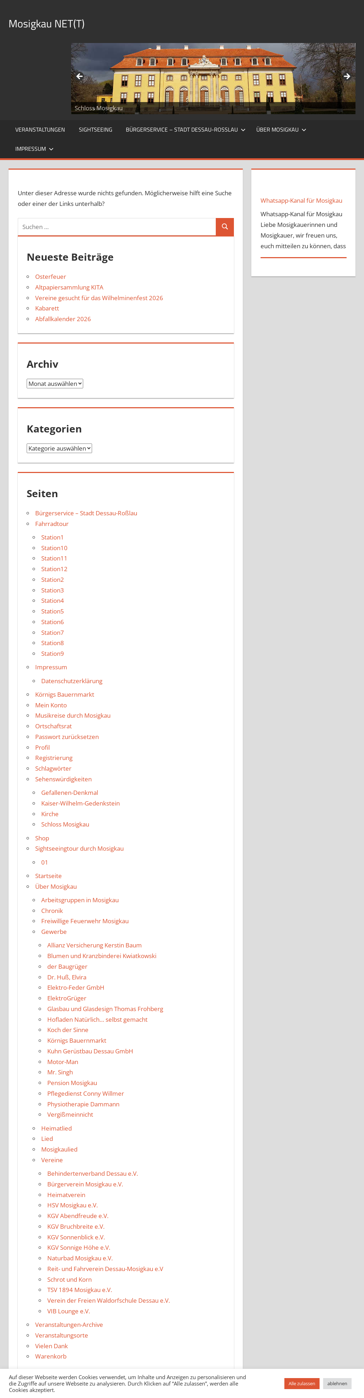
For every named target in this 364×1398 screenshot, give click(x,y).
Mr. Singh (60, 1072)
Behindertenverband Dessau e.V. (92, 1173)
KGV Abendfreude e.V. (77, 1216)
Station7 (52, 632)
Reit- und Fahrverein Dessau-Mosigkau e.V (105, 1269)
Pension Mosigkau (72, 1083)
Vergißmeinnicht (70, 1114)
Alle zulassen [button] (302, 1383)
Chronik (52, 911)
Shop (42, 838)
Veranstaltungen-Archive (69, 1324)
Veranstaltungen (40, 129)
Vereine (52, 1160)
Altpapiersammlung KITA (69, 287)
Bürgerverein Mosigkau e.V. (85, 1184)
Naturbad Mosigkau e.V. (80, 1258)
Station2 (52, 579)
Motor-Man (62, 1062)
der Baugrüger (67, 966)
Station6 (52, 622)
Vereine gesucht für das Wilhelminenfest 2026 (99, 298)
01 (44, 862)
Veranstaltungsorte (61, 1335)
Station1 (52, 537)
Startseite (48, 876)
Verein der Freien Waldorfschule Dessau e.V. (108, 1300)
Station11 (54, 558)
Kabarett (47, 308)
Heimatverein (66, 1195)
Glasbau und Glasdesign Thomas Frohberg (105, 1009)
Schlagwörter (53, 768)
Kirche (50, 814)
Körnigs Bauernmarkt (64, 694)
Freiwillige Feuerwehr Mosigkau (85, 921)
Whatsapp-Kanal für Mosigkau (301, 200)
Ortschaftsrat (53, 726)
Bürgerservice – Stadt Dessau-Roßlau (186, 129)
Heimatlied (56, 1128)
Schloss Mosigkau (65, 824)
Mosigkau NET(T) (54, 22)
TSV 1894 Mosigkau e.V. (79, 1290)
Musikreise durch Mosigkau (73, 715)
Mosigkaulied (59, 1149)
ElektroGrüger (66, 998)
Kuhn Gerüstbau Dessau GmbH (90, 1051)
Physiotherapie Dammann (83, 1104)
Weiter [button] (346, 76)
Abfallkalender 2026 (63, 319)
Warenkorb (50, 1356)
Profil (42, 747)
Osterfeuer (50, 276)
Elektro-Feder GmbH (76, 987)
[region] (213, 78)
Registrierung (54, 758)
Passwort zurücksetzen (67, 737)
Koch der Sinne (68, 1030)
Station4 (52, 600)
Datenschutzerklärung (71, 681)
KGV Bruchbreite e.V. (76, 1226)
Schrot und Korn (69, 1279)
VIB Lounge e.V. (68, 1311)
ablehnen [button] (337, 1383)
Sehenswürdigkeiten (63, 779)
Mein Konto (51, 705)
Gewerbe (54, 931)
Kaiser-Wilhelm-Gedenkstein (80, 803)
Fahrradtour (52, 524)
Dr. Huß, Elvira (66, 977)
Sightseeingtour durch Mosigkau (79, 848)
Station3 (52, 590)
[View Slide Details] (213, 78)
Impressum (34, 148)
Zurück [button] (80, 76)
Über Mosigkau (281, 129)
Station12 (54, 569)
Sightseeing (95, 129)
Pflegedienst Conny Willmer (85, 1093)
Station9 (52, 653)
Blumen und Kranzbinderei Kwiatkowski (101, 956)
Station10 (54, 548)
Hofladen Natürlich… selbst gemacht (97, 1019)
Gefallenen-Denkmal (69, 792)
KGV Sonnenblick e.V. (76, 1237)
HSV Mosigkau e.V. (72, 1205)
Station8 (52, 643)
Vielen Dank (51, 1346)
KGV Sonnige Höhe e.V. (78, 1247)
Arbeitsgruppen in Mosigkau (80, 900)
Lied (47, 1138)
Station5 (52, 611)
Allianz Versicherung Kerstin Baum (94, 945)
